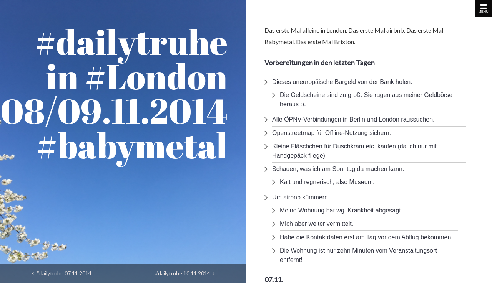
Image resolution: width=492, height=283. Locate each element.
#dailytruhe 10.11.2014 (184, 273)
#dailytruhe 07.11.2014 (61, 273)
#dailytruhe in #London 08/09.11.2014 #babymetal (114, 93)
